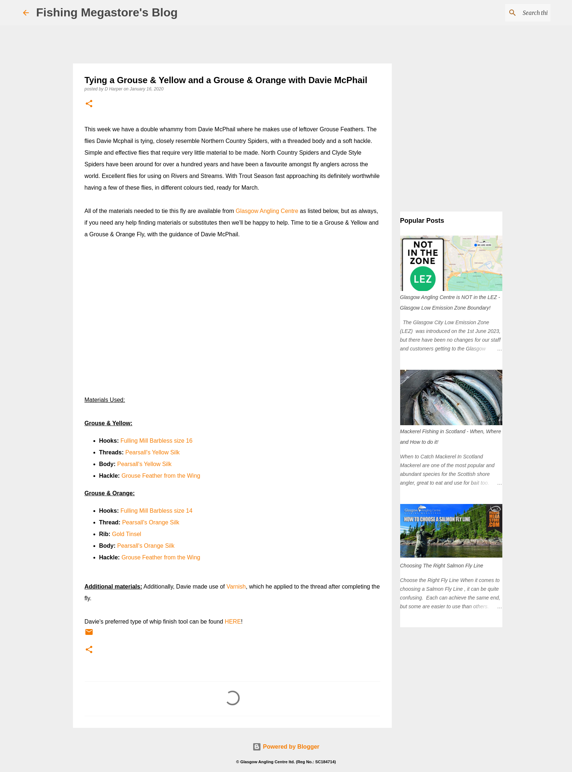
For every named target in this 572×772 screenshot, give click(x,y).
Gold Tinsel (126, 534)
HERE (233, 621)
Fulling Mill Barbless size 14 (156, 511)
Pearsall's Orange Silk (150, 522)
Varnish (236, 586)
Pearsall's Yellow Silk (152, 452)
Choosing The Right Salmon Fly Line (441, 566)
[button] (89, 104)
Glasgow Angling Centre (267, 211)
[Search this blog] (512, 13)
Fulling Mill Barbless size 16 (156, 441)
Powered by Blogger (285, 747)
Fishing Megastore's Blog (107, 12)
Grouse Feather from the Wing (160, 476)
